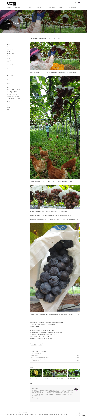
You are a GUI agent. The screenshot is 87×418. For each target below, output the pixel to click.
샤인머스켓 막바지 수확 (36, 354)
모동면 (8, 91)
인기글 (12, 75)
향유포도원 (35, 388)
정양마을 (15, 91)
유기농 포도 (9, 89)
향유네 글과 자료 (72, 7)
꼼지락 (8, 61)
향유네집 (9, 7)
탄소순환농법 (9, 98)
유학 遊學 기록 (10, 60)
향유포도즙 (9, 96)
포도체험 (14, 98)
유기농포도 (14, 89)
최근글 (8, 75)
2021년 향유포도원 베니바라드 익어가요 (39, 357)
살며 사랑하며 (52, 7)
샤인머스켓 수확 (34, 360)
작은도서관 (16, 93)
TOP (79, 413)
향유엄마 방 (62, 7)
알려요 (8, 68)
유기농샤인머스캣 (10, 93)
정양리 (11, 91)
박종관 (18, 96)
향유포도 (18, 98)
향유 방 (8, 58)
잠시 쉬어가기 (34, 355)
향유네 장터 (17, 7)
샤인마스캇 (14, 96)
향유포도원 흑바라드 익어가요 (37, 359)
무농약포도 (9, 100)
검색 (76, 3)
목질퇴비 (18, 89)
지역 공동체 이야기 (40, 7)
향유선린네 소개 (10, 66)
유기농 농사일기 (28, 7)
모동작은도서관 (14, 94)
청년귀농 (8, 101)
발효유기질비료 (18, 100)
